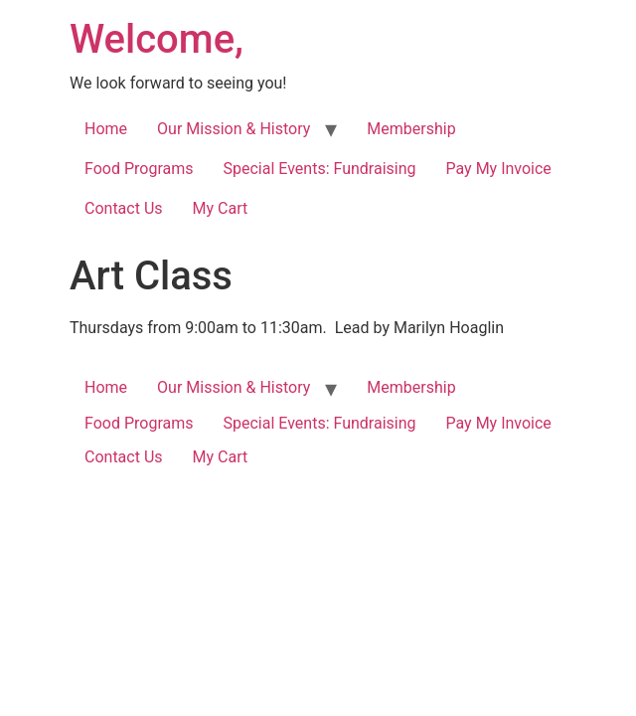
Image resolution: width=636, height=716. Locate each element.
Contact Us (123, 208)
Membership (411, 128)
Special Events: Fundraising (320, 168)
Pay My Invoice (499, 168)
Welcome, (156, 39)
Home (105, 128)
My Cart (220, 208)
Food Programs (139, 168)
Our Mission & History (233, 128)
